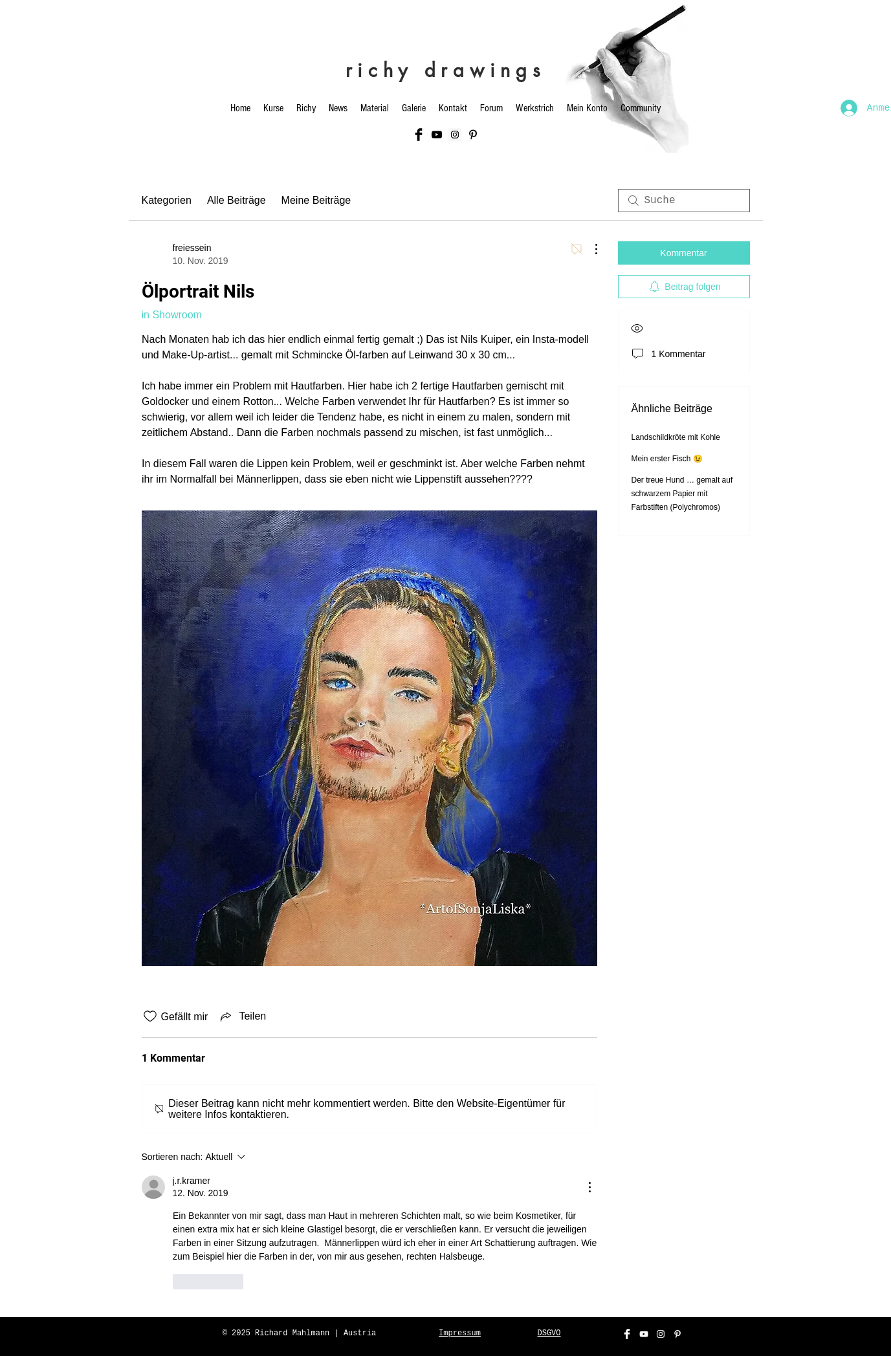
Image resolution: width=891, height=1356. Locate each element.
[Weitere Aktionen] (589, 249)
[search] (684, 200)
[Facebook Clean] (627, 1334)
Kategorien (167, 200)
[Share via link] (242, 1016)
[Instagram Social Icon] (454, 134)
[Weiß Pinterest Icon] (677, 1334)
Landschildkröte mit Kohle (676, 437)
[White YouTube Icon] (644, 1334)
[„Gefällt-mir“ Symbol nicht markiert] (150, 1016)
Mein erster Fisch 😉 (667, 458)
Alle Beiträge (236, 200)
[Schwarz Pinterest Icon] (473, 134)
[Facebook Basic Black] (418, 134)
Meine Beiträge (316, 200)
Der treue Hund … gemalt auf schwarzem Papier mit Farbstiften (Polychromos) (682, 494)
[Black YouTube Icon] (436, 134)
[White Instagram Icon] (660, 1334)
